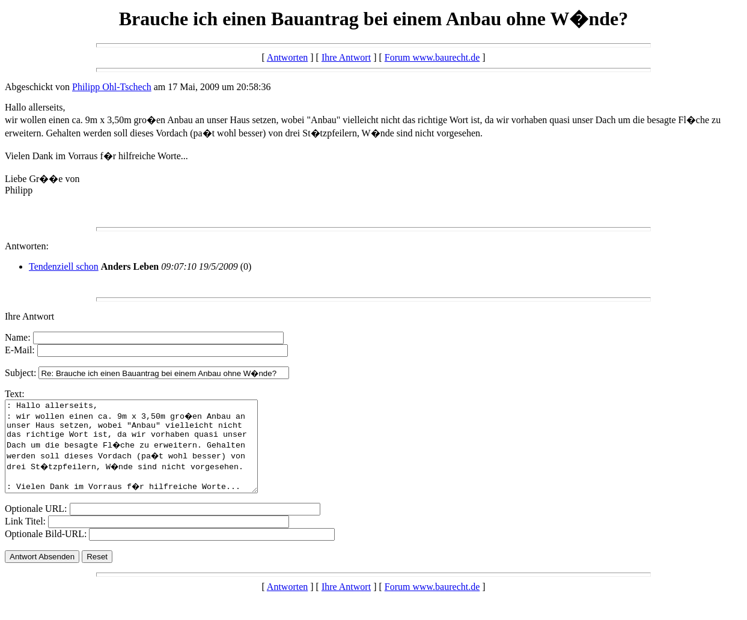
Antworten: (27, 246)
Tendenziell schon (64, 266)
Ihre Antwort (346, 57)
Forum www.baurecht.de (432, 57)
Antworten (287, 57)
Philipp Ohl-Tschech (111, 87)
